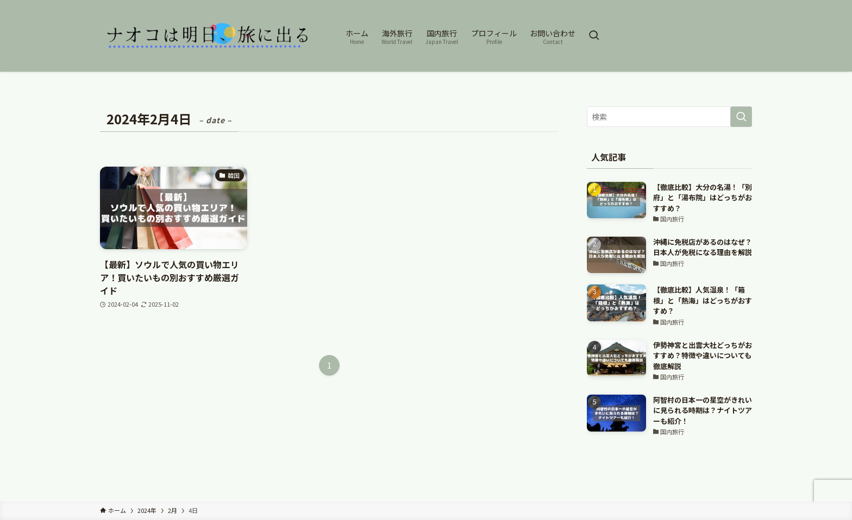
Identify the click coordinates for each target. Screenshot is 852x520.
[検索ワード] (669, 116)
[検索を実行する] (741, 116)
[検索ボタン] (594, 36)
